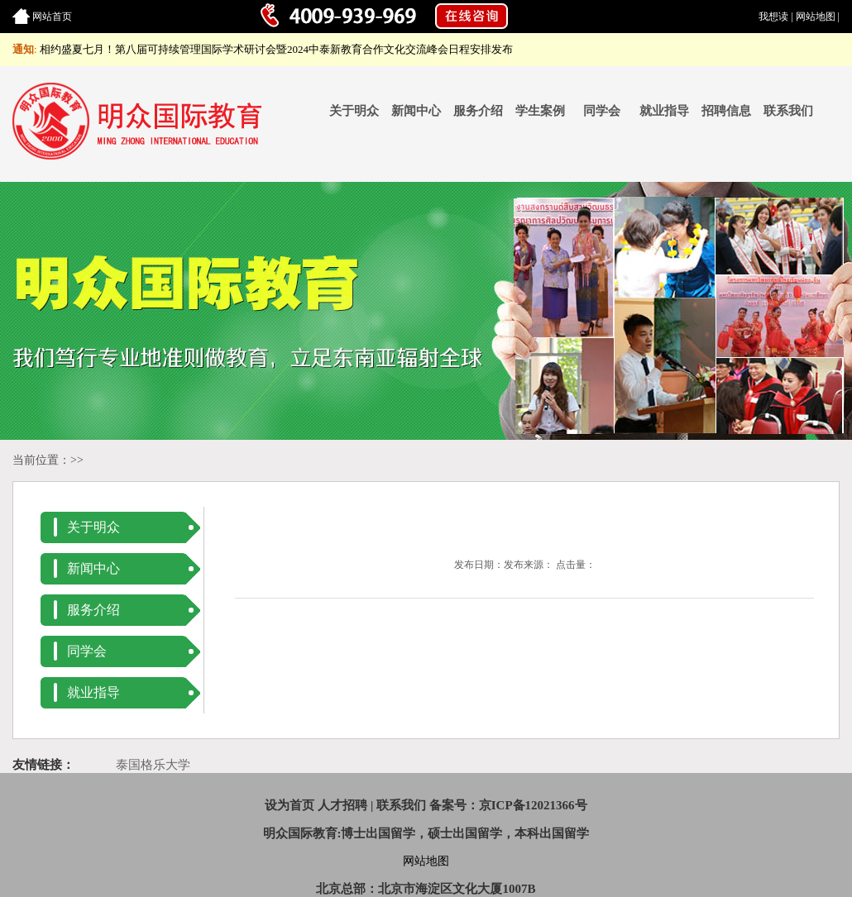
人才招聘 (342, 805)
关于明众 (354, 110)
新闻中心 (416, 110)
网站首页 (52, 16)
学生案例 (540, 110)
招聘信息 (726, 110)
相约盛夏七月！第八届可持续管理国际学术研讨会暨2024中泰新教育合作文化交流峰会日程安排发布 (276, 49)
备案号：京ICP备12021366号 (508, 805)
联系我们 (788, 110)
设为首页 (289, 805)
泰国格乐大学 (153, 764)
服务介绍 (478, 110)
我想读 (773, 16)
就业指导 (664, 110)
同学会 (601, 110)
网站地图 (815, 16)
